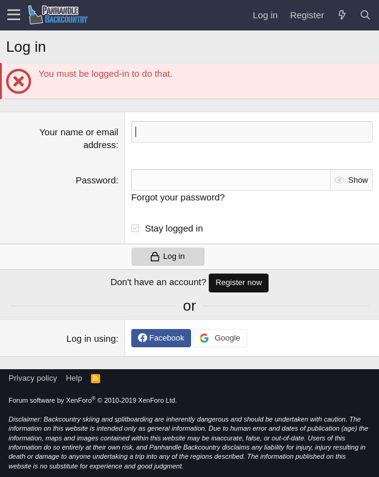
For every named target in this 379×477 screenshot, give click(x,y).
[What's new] (341, 15)
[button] (13, 15)
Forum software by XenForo (93, 400)
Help (74, 378)
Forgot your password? (178, 197)
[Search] (365, 15)
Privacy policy (33, 378)
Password (96, 180)
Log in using (91, 338)
